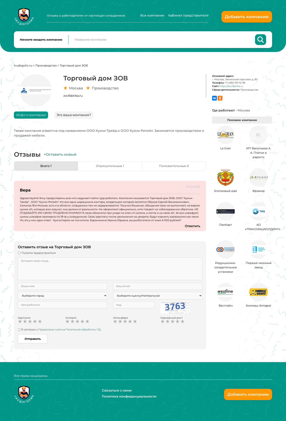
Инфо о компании (31, 116)
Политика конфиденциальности (129, 396)
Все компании (152, 15)
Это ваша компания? (74, 116)
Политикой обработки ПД (83, 330)
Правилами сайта (51, 330)
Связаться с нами (116, 390)
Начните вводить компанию (41, 40)
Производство (46, 66)
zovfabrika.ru (73, 96)
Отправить (33, 339)
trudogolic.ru (23, 66)
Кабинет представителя (188, 15)
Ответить (192, 227)
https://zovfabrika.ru (231, 86)
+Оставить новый (60, 155)
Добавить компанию (247, 16)
